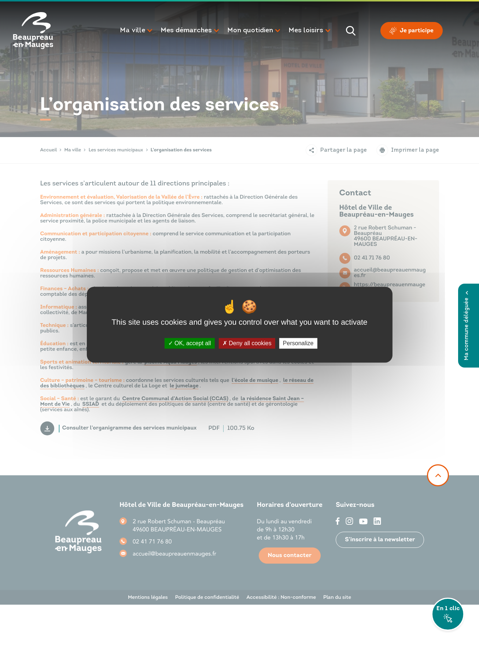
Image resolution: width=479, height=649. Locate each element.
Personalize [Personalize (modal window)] (298, 343)
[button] (136, 30)
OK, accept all (189, 343)
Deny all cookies (247, 343)
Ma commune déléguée (466, 325)
